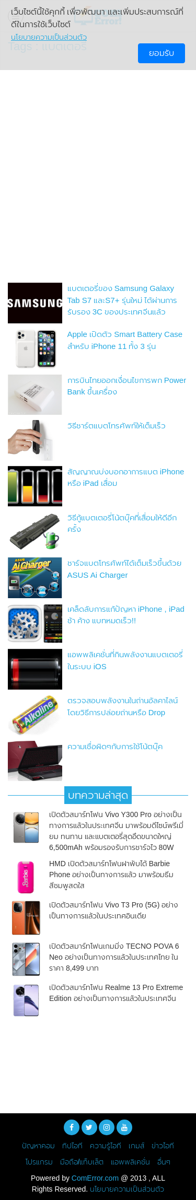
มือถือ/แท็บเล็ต (82, 1162)
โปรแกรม (39, 1162)
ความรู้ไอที (105, 1145)
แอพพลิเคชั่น (130, 1162)
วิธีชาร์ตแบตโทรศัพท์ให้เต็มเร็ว (116, 425)
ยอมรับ (161, 53)
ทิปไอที (72, 1145)
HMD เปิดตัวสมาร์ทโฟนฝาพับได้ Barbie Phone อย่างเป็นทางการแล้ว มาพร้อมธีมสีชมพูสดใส (111, 874)
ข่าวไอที (163, 1145)
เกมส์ (136, 1145)
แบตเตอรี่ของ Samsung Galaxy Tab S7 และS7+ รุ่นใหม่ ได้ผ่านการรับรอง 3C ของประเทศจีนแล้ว (122, 300)
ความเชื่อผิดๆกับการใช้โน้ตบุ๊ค (115, 746)
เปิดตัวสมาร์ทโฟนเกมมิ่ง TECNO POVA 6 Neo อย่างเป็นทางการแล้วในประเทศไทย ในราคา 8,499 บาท (114, 957)
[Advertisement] (98, 171)
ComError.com (95, 1178)
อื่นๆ (163, 1162)
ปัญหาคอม (38, 1145)
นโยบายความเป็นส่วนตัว (127, 1189)
